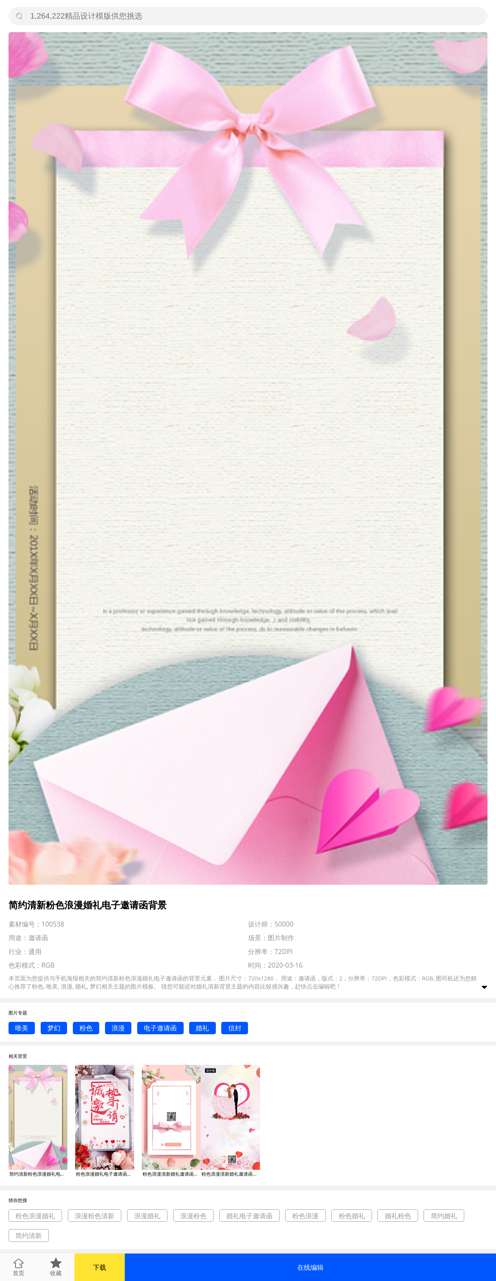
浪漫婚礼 (147, 1215)
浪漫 (118, 1027)
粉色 (86, 1027)
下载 (99, 1267)
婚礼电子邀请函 (249, 1215)
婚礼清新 (207, 986)
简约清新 (29, 1235)
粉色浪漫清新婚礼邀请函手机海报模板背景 (231, 1174)
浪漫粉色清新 (94, 1215)
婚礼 (202, 1027)
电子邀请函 (160, 1027)
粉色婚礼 (352, 1215)
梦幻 (53, 1027)
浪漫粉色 (193, 1215)
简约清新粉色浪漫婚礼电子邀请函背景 (38, 1174)
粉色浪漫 (305, 1215)
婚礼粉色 (398, 1215)
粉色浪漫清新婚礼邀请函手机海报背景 (172, 1174)
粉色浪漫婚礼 (35, 1215)
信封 (234, 1027)
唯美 (21, 1027)
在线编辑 (310, 1267)
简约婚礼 (444, 1215)
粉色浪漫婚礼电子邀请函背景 (105, 1174)
